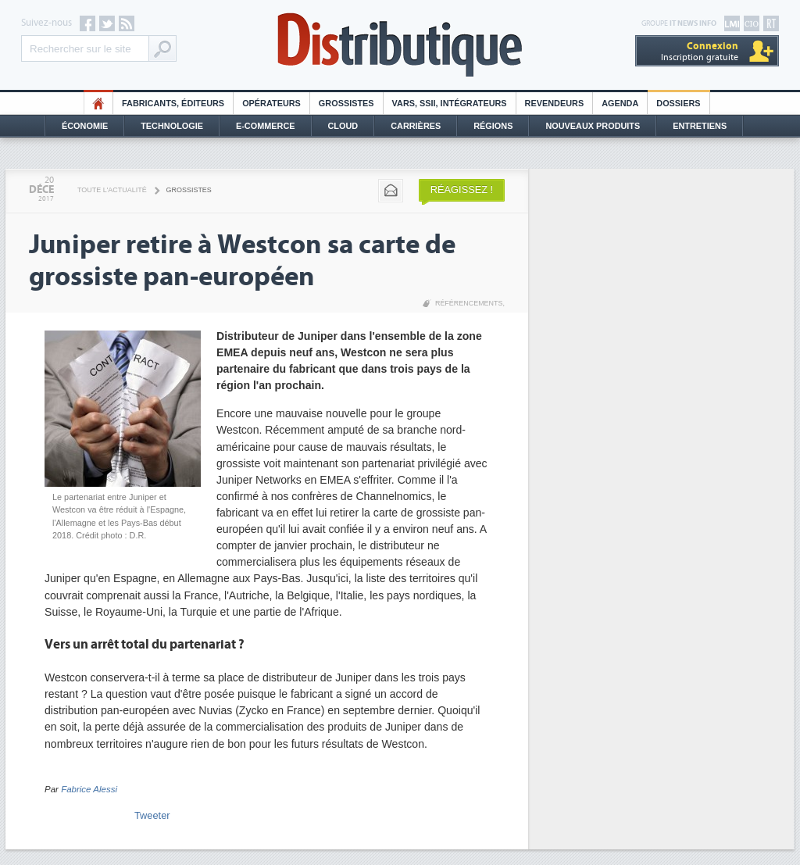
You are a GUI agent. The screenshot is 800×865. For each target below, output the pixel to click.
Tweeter (152, 815)
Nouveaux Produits (592, 125)
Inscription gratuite (699, 51)
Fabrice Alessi (89, 789)
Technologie (172, 125)
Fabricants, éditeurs (173, 103)
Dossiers (678, 103)
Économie (85, 125)
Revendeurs (554, 103)
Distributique (400, 45)
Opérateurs (271, 103)
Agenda (620, 103)
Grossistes (346, 103)
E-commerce (265, 125)
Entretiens (700, 125)
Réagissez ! (461, 189)
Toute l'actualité (112, 190)
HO (98, 103)
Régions (492, 125)
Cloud (343, 125)
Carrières (416, 125)
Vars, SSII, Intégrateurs (449, 103)
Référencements (469, 303)
